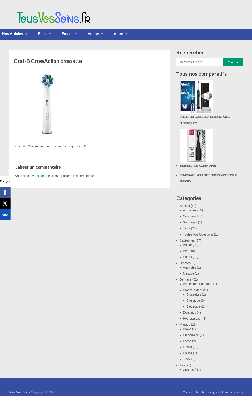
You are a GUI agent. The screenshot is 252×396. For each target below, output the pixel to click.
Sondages (190, 222)
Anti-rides (189, 267)
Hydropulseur (192, 318)
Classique (193, 300)
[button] (26, 33)
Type (183, 365)
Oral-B (187, 347)
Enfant (70, 33)
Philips (187, 353)
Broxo (187, 329)
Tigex (187, 359)
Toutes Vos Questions (198, 234)
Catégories (187, 240)
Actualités (190, 210)
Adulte (96, 33)
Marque (185, 324)
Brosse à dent (192, 290)
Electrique (193, 306)
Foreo (187, 341)
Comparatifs (191, 216)
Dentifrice (189, 312)
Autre (121, 33)
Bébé (45, 33)
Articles (185, 206)
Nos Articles (15, 33)
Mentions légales (208, 392)
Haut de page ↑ (232, 392)
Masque (188, 273)
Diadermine (191, 335)
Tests (186, 228)
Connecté (189, 369)
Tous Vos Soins (19, 392)
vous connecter (42, 176)
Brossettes (193, 294)
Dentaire (185, 279)
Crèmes (185, 263)
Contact (188, 392)
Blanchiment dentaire (197, 284)
